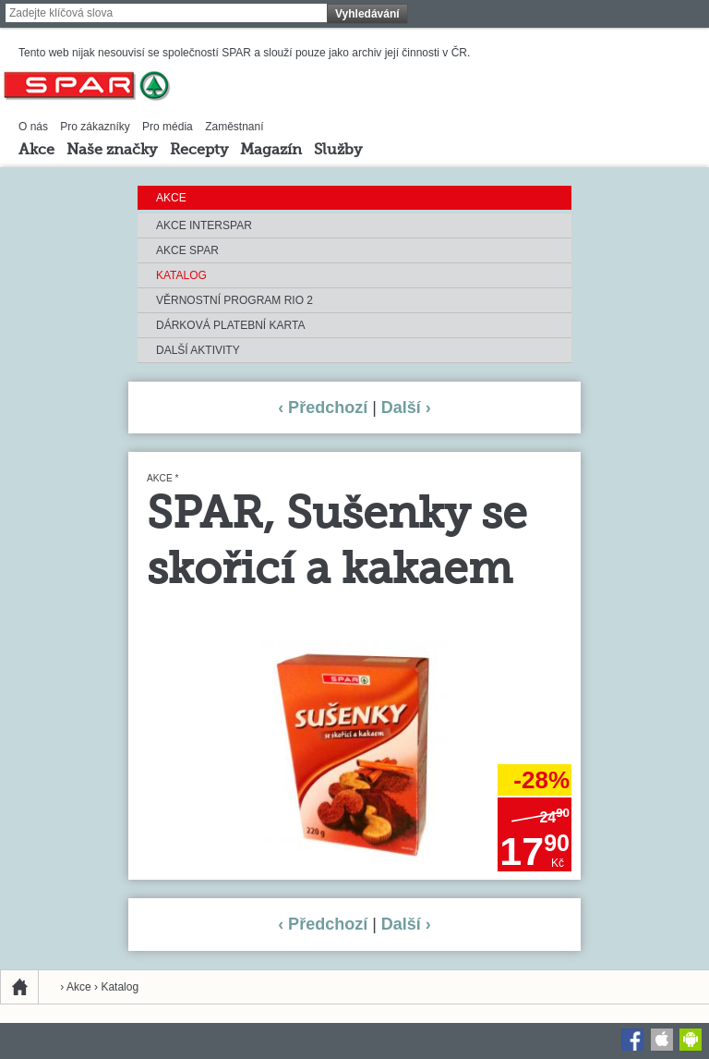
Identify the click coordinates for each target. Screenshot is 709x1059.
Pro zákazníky (94, 126)
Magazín (271, 150)
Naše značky (111, 150)
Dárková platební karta (230, 325)
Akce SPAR (187, 250)
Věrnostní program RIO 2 (234, 300)
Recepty (199, 150)
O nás (33, 126)
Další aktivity (198, 350)
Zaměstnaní (234, 126)
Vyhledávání (367, 13)
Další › (406, 407)
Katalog (181, 275)
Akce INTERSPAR (204, 225)
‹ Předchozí (322, 407)
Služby (338, 150)
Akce (36, 150)
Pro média (167, 126)
